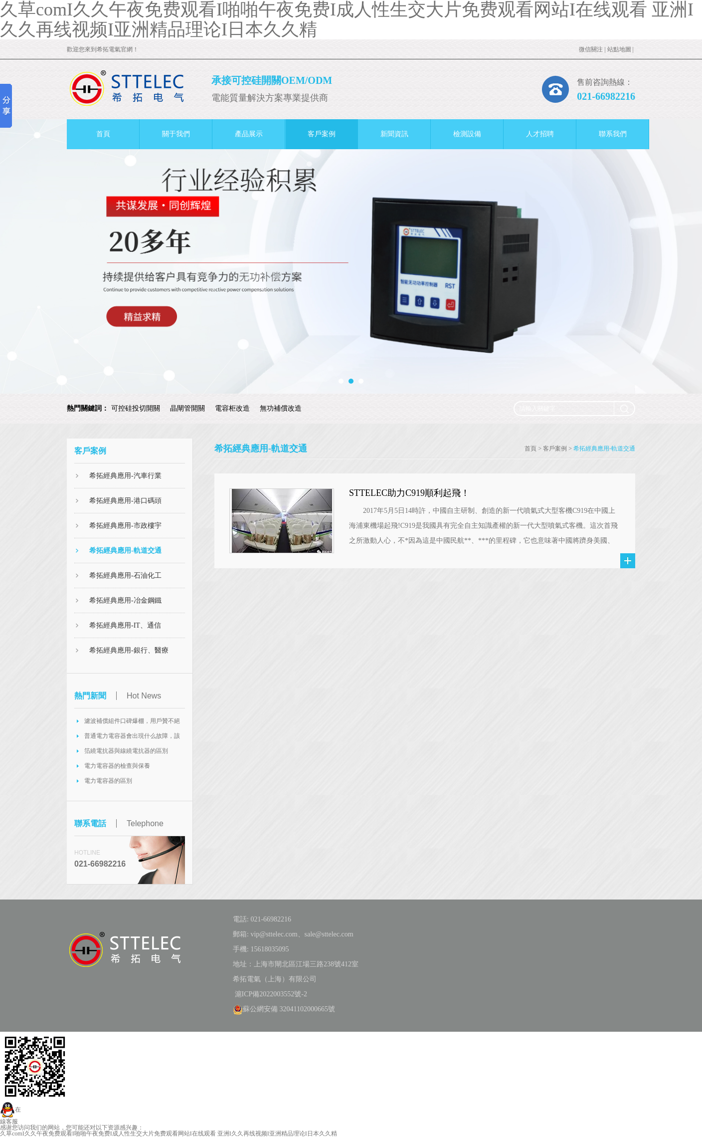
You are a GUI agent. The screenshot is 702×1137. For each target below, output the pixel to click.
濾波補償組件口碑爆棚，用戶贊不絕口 (132, 722)
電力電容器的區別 (108, 780)
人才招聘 (540, 134)
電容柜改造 (232, 408)
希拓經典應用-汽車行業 (125, 475)
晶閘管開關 (187, 408)
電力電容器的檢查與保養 (117, 765)
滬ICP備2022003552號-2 (270, 994)
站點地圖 (619, 49)
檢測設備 (467, 134)
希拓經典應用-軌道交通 (125, 550)
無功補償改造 (281, 408)
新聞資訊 (394, 134)
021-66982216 (606, 96)
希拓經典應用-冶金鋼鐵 (125, 600)
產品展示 (249, 134)
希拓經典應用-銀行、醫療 (129, 650)
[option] (351, 256)
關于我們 (176, 134)
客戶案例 (322, 134)
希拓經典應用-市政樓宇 (125, 525)
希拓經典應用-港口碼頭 (125, 500)
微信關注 (591, 49)
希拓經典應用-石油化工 (125, 575)
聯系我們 (613, 134)
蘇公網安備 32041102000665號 (284, 1009)
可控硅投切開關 (135, 408)
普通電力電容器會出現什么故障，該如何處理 (132, 737)
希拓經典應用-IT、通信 (125, 625)
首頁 (103, 134)
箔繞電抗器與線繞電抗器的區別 (126, 750)
